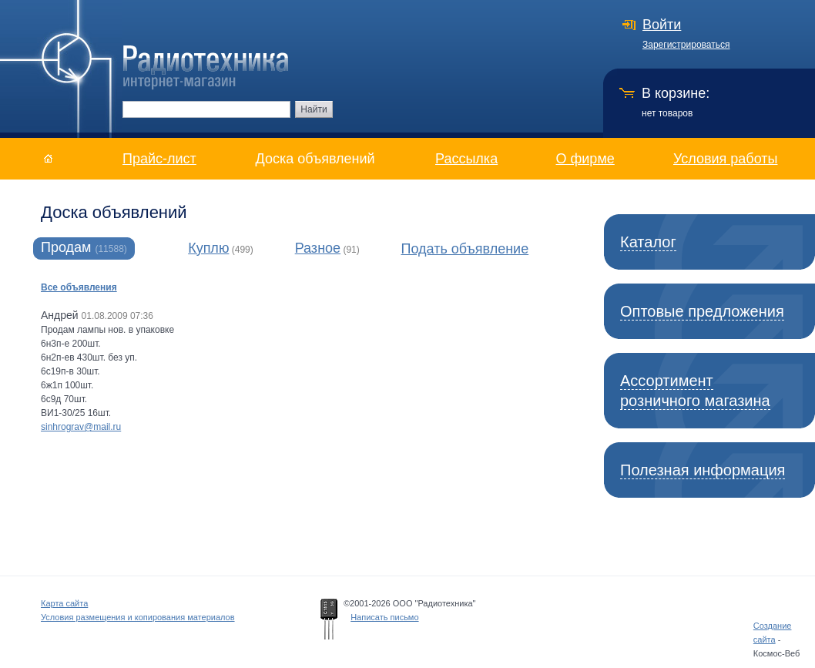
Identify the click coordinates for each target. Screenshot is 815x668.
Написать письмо (384, 617)
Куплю (208, 248)
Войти (661, 24)
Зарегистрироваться (685, 44)
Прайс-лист (159, 158)
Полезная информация (702, 470)
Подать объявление (464, 249)
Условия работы (725, 158)
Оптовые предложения (702, 311)
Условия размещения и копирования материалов (138, 617)
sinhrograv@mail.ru (81, 426)
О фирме (585, 158)
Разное (317, 248)
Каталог (648, 241)
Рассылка (466, 158)
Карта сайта (64, 603)
